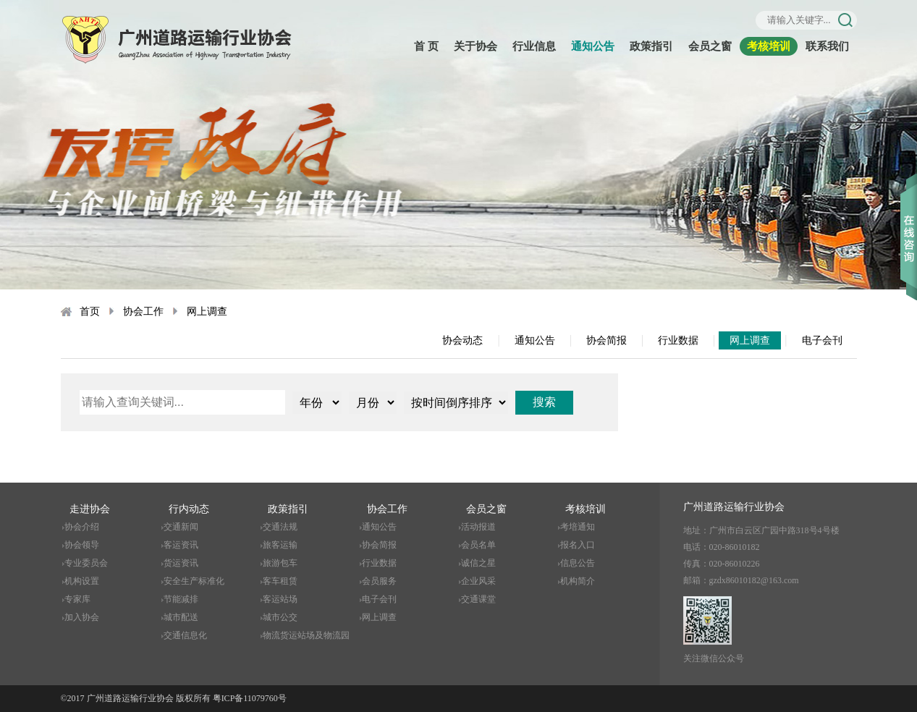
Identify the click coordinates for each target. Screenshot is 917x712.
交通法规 (280, 527)
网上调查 (207, 311)
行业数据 (678, 340)
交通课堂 (478, 599)
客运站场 (280, 599)
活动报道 (478, 527)
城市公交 (280, 617)
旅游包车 (280, 563)
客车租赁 (280, 581)
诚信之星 (478, 563)
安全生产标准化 (194, 581)
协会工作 (143, 311)
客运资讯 (181, 545)
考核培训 (768, 46)
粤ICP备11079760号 (250, 698)
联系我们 (827, 46)
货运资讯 (181, 563)
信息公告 (577, 563)
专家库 (77, 599)
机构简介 (577, 581)
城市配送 (181, 617)
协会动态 (462, 340)
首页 (90, 311)
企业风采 (478, 581)
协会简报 (606, 340)
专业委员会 (86, 563)
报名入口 (577, 545)
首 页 (426, 46)
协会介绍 (81, 527)
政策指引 (651, 46)
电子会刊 (822, 340)
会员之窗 (710, 46)
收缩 (908, 216)
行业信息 (534, 46)
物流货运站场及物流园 (306, 635)
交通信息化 (185, 635)
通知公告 (592, 46)
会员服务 (379, 581)
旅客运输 (280, 545)
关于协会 (475, 46)
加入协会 (81, 617)
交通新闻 (181, 527)
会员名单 (478, 545)
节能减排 (181, 599)
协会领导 (81, 545)
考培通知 (577, 527)
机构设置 (81, 581)
